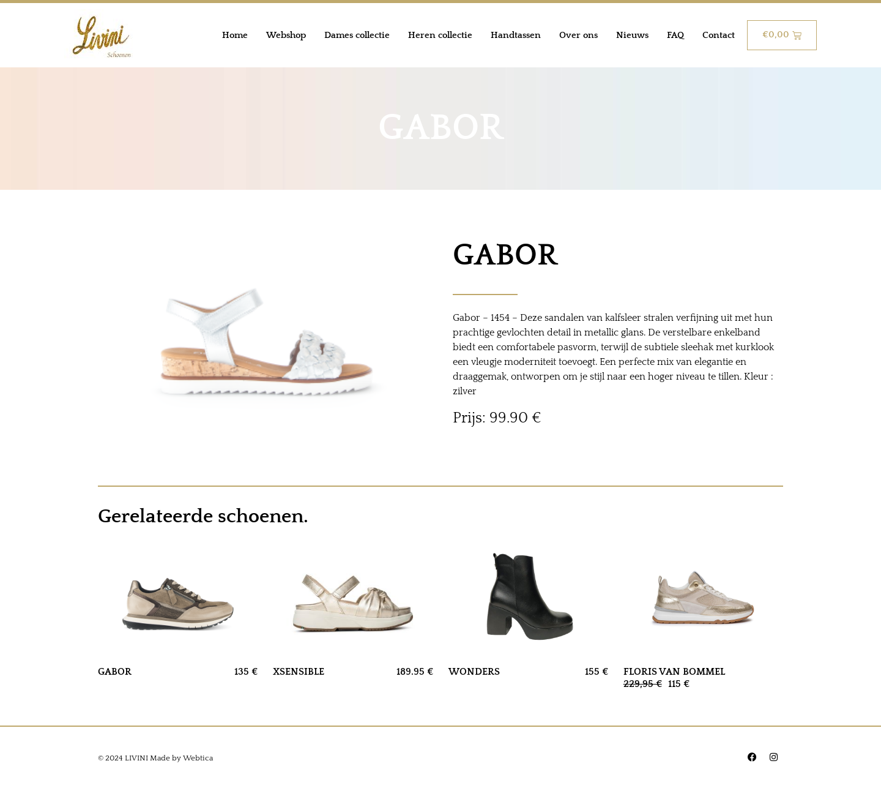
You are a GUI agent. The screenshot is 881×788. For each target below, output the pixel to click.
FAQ (675, 35)
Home (235, 35)
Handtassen (516, 35)
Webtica (198, 758)
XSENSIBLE (298, 671)
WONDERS (474, 671)
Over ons (578, 35)
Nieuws (632, 35)
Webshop (286, 35)
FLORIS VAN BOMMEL (674, 671)
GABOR (115, 671)
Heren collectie (440, 35)
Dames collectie (357, 35)
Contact (718, 35)
